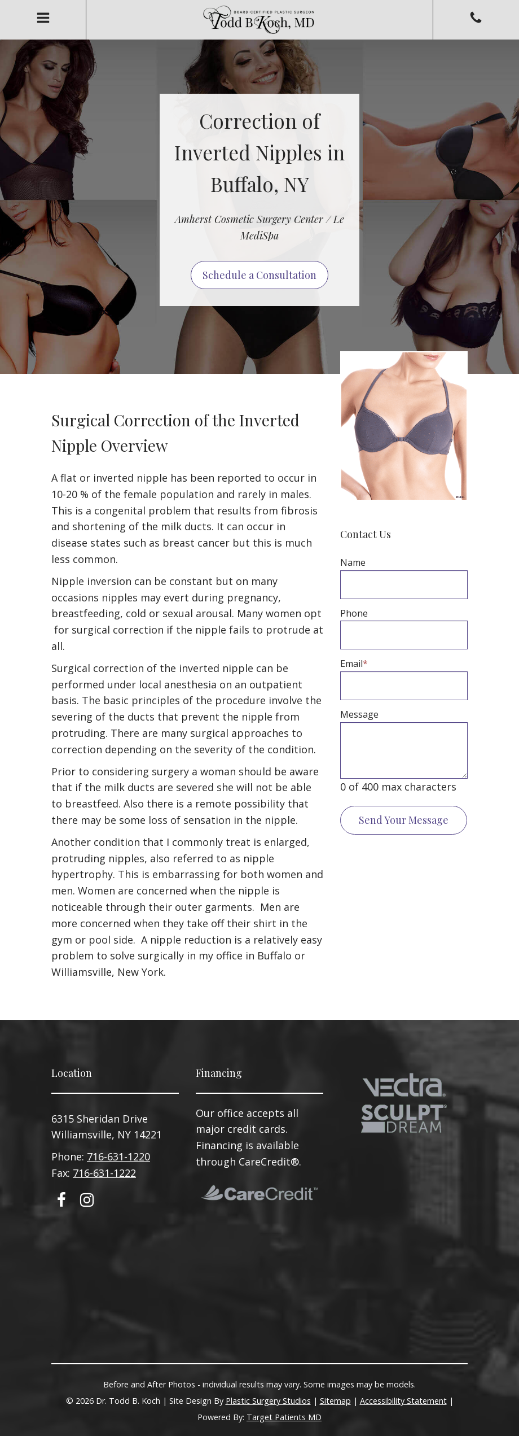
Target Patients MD (284, 1417)
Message (359, 714)
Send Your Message (403, 820)
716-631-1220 (118, 1156)
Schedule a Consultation (259, 275)
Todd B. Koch (259, 20)
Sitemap (335, 1400)
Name (353, 562)
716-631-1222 (104, 1173)
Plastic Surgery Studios (268, 1400)
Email (354, 663)
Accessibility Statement (403, 1400)
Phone (354, 613)
